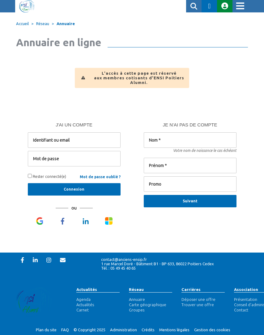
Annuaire (66, 23)
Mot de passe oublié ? (100, 177)
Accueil (22, 23)
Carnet (82, 310)
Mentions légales (174, 330)
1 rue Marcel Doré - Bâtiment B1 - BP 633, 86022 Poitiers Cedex (157, 264)
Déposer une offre (198, 299)
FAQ (65, 330)
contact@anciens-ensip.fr (124, 259)
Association (246, 289)
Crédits (148, 330)
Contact (241, 310)
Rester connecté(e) (47, 176)
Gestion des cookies (212, 330)
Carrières (191, 289)
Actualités (86, 289)
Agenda (83, 299)
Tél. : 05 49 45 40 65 (118, 268)
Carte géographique (147, 304)
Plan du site (46, 330)
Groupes (136, 310)
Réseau (136, 289)
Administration (123, 330)
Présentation (245, 299)
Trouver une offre (197, 304)
